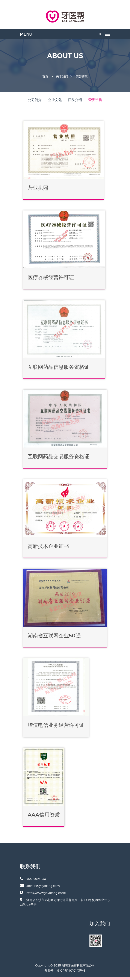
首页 (45, 76)
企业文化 (55, 100)
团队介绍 (75, 100)
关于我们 (62, 76)
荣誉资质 (82, 76)
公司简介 (35, 100)
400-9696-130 (33, 878)
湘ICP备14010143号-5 (71, 970)
